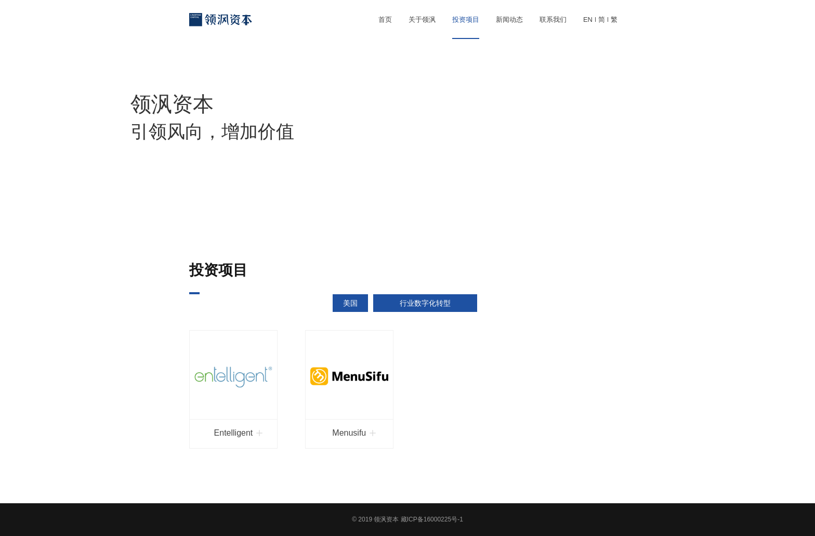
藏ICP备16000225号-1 (432, 519)
